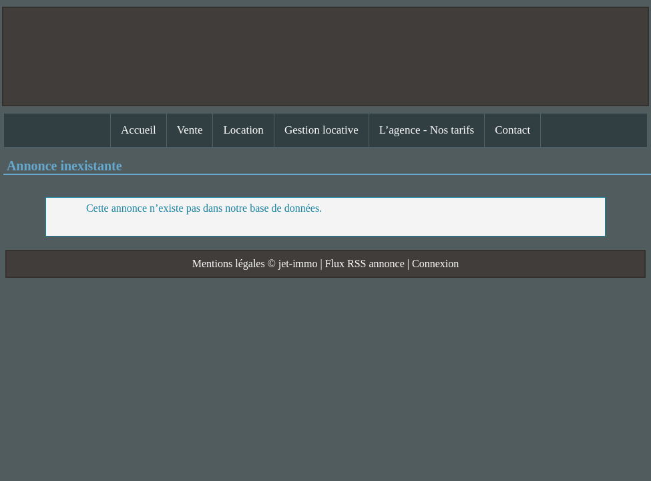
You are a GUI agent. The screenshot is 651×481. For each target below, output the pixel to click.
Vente (190, 130)
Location (243, 130)
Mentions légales (228, 263)
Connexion (435, 263)
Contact (512, 130)
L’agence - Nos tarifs (426, 130)
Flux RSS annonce (365, 263)
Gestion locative (321, 130)
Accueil (138, 130)
